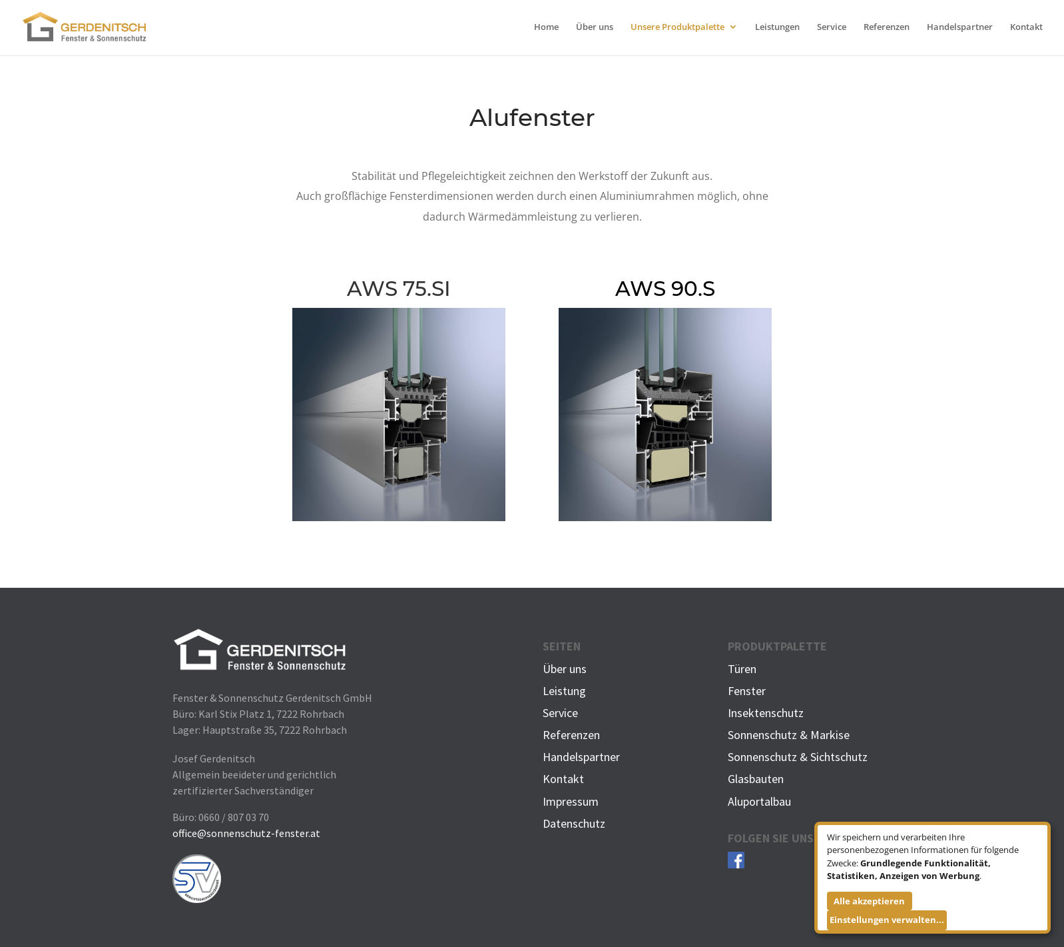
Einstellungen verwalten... (887, 920)
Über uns (594, 27)
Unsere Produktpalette (677, 27)
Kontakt (1026, 27)
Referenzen (887, 27)
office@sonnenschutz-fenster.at (246, 833)
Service (831, 27)
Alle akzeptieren (869, 901)
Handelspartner (960, 27)
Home (546, 27)
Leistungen (777, 27)
